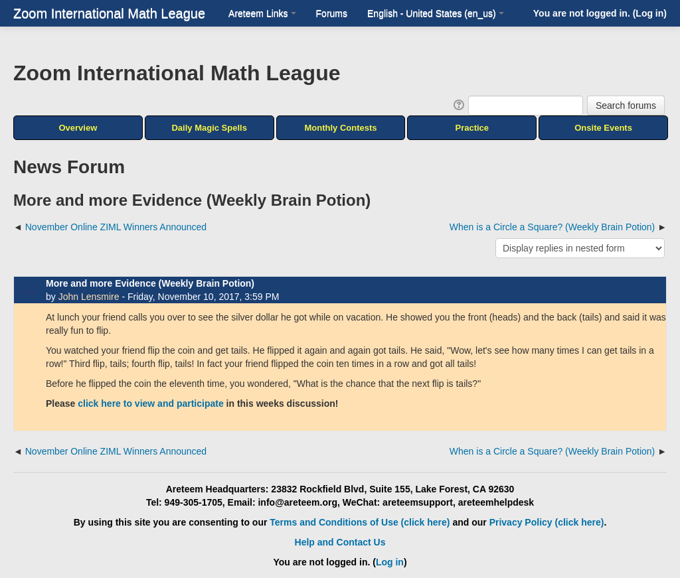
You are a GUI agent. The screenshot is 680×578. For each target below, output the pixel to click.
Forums (331, 13)
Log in (649, 13)
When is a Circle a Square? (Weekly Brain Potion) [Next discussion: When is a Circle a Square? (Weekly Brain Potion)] (552, 227)
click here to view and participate (150, 403)
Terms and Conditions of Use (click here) (360, 522)
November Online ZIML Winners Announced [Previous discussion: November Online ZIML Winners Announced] (116, 227)
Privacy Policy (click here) (546, 522)
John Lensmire (89, 296)
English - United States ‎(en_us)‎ (435, 13)
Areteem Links (262, 13)
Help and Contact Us (340, 542)
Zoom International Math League (109, 13)
